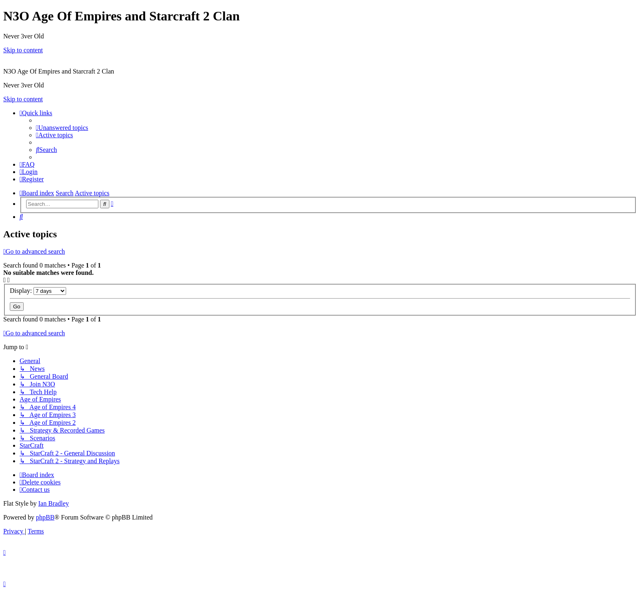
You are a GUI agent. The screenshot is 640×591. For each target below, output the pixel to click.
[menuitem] (62, 127)
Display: (38, 290)
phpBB (45, 517)
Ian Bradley (53, 503)
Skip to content (23, 50)
